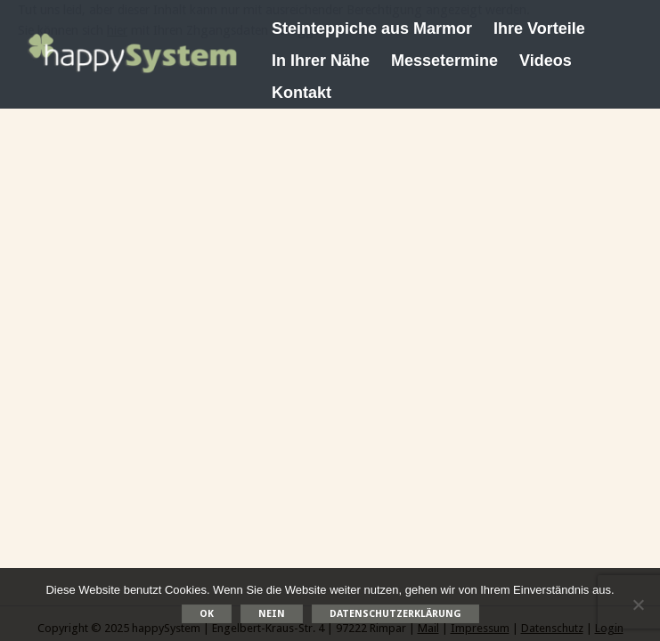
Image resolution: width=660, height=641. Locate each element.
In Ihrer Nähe (321, 60)
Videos (545, 60)
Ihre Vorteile (539, 28)
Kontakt (301, 92)
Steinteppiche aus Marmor (372, 28)
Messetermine (444, 60)
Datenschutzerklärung (395, 614)
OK (207, 614)
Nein (271, 614)
